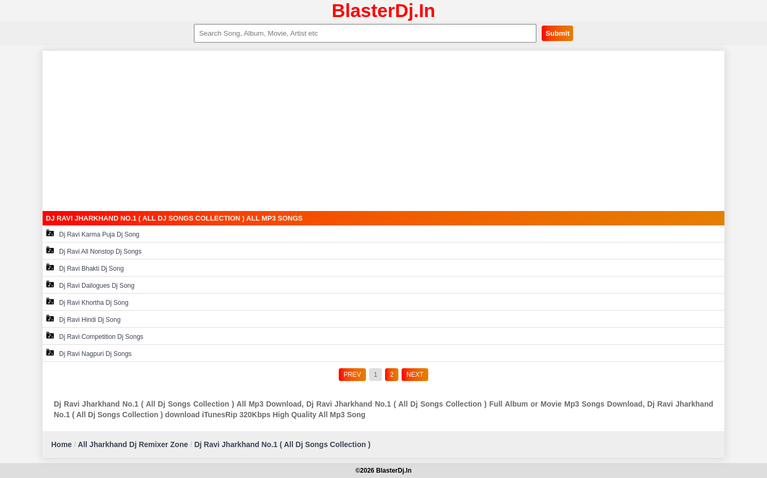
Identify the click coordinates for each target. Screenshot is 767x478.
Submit (557, 33)
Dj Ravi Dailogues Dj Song (90, 284)
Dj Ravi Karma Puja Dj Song (93, 233)
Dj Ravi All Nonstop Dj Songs (94, 250)
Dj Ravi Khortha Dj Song (87, 301)
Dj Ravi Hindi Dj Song (83, 318)
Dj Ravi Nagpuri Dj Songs (89, 353)
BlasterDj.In (384, 10)
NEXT (414, 374)
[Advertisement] (383, 131)
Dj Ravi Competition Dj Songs (94, 336)
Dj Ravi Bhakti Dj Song (85, 267)
